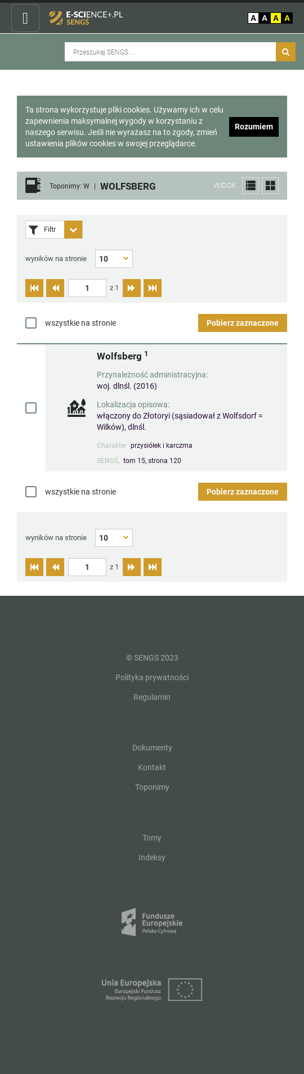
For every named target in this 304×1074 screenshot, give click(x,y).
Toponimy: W (70, 186)
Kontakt (152, 767)
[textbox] (87, 288)
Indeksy (152, 857)
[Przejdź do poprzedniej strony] (55, 288)
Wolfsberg (122, 356)
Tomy (152, 837)
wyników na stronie (56, 258)
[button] (250, 185)
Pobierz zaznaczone (243, 322)
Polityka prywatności (152, 677)
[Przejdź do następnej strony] (132, 288)
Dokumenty (152, 747)
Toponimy (152, 787)
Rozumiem (254, 126)
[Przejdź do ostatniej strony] (153, 288)
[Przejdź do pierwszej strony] (34, 288)
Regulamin (152, 697)
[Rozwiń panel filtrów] (73, 230)
